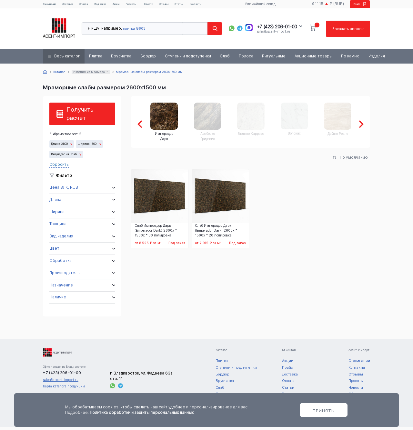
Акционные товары (313, 59)
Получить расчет (79, 117)
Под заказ (114, 6)
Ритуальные (274, 59)
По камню (350, 59)
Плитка (95, 59)
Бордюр (148, 59)
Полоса (246, 59)
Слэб (225, 59)
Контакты (228, 6)
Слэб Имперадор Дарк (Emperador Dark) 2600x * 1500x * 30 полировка (156, 234)
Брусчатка (121, 59)
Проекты (152, 6)
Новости (171, 6)
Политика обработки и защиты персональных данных (142, 412)
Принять (324, 410)
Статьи (208, 6)
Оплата (94, 6)
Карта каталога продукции (64, 389)
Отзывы (191, 6)
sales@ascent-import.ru (273, 35)
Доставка (76, 6)
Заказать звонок (348, 32)
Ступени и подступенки (188, 59)
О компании (52, 6)
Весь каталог (67, 59)
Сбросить (59, 168)
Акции (133, 6)
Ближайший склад (257, 6)
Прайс (355, 6)
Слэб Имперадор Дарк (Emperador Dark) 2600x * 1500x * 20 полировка (216, 234)
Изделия (376, 59)
